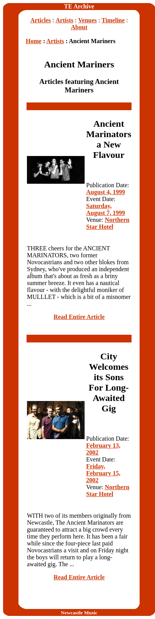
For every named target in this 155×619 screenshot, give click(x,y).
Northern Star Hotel (107, 223)
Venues (87, 20)
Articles (40, 20)
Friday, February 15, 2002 (103, 473)
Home (34, 41)
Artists (64, 20)
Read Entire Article (79, 317)
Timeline (113, 20)
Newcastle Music (79, 613)
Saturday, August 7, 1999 (105, 209)
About (79, 27)
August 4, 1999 (105, 192)
